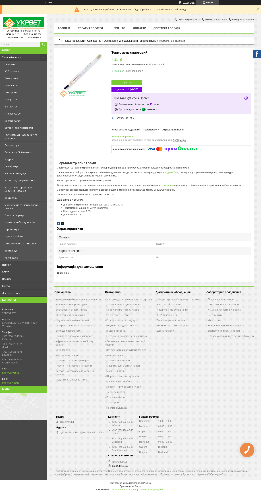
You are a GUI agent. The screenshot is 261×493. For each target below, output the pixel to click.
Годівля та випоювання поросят (74, 336)
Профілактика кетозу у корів (123, 309)
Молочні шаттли (115, 371)
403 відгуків (188, 2)
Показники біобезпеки (18, 152)
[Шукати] (43, 44)
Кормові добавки (14, 236)
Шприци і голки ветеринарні (72, 360)
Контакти (139, 28)
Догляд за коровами (118, 360)
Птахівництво (13, 113)
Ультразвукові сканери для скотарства (129, 299)
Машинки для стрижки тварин (123, 365)
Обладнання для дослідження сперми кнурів (130, 40)
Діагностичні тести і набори (224, 330)
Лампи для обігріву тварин (20, 222)
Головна (64, 28)
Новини (6, 264)
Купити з (126, 89)
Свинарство (11, 85)
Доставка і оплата (12, 293)
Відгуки (6, 286)
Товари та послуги (73, 40)
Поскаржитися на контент (124, 489)
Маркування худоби (118, 381)
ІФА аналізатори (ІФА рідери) (224, 309)
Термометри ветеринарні (172, 325)
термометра (167, 185)
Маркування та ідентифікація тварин (22, 206)
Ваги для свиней (65, 349)
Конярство (11, 99)
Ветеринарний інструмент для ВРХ (126, 349)
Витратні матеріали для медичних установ (18, 189)
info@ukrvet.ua (10, 382)
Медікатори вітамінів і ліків (71, 379)
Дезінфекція (11, 166)
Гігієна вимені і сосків (118, 315)
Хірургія (9, 159)
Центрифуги (215, 315)
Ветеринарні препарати (19, 127)
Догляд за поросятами (68, 330)
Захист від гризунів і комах (20, 180)
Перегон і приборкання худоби (124, 386)
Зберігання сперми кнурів (71, 315)
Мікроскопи (214, 320)
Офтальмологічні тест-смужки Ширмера (231, 336)
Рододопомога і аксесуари (121, 320)
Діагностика (11, 78)
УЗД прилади (12, 71)
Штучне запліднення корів (121, 325)
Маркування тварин (67, 355)
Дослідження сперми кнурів (71, 309)
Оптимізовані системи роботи (22, 243)
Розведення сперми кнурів (71, 304)
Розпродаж (11, 257)
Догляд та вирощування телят (123, 304)
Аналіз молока (114, 355)
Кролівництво (13, 120)
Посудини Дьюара (117, 407)
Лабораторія (12, 145)
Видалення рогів (115, 330)
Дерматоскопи (165, 330)
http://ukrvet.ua (10, 372)
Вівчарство (11, 106)
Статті (5, 271)
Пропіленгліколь (115, 397)
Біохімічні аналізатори (221, 299)
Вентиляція (11, 250)
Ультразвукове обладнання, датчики (178, 299)
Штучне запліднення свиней (72, 320)
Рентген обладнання (169, 304)
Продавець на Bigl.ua (130, 486)
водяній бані (171, 172)
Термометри (12, 229)
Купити (127, 82)
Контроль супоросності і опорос (74, 325)
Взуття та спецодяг (16, 173)
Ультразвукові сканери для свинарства (79, 299)
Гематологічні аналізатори (223, 304)
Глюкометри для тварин (171, 320)
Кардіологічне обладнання (172, 309)
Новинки (10, 64)
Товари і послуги (11, 57)
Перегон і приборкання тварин (74, 365)
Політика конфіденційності (151, 489)
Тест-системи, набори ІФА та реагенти (21, 136)
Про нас (6, 278)
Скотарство (11, 92)
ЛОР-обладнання (167, 315)
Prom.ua (147, 483)
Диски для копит (115, 392)
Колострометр (114, 402)
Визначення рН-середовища (224, 325)
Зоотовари (11, 197)
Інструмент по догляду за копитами (127, 336)
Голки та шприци (14, 215)
